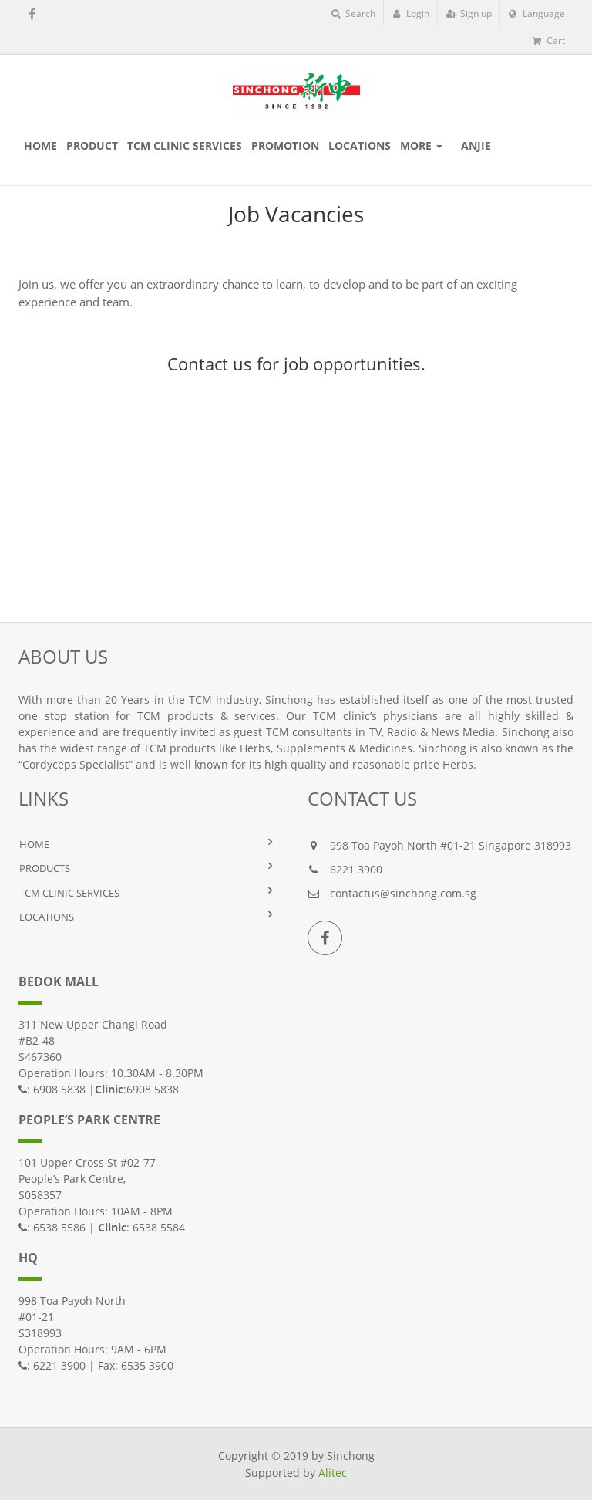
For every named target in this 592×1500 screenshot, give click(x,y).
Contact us (209, 363)
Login (410, 13)
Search (353, 13)
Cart (549, 40)
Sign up (469, 13)
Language (537, 13)
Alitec (332, 1472)
